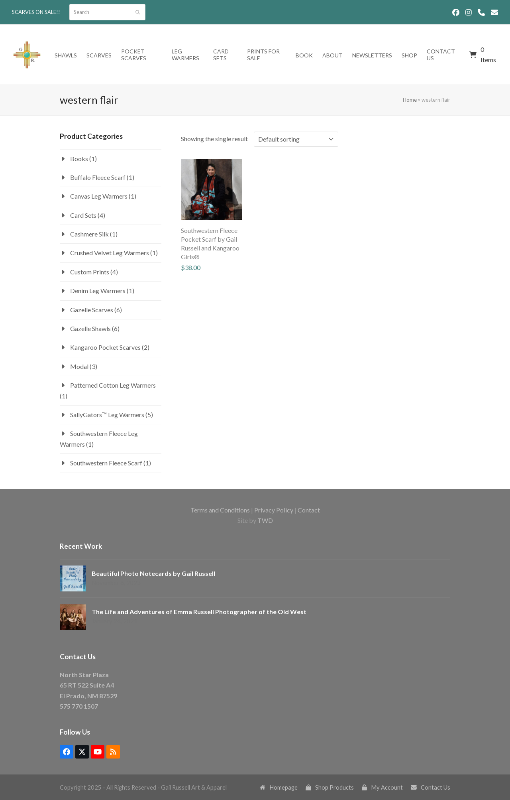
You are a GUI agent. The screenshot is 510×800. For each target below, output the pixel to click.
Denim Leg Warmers (98, 290)
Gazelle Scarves (91, 309)
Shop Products (330, 787)
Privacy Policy (273, 510)
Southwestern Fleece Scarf (106, 463)
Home (410, 100)
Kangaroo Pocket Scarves (105, 347)
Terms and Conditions (220, 510)
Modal (79, 366)
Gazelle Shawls (90, 328)
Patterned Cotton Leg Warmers (113, 385)
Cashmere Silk (89, 234)
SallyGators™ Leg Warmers (107, 414)
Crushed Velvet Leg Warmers (109, 252)
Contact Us (430, 787)
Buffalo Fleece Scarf (98, 177)
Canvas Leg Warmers (99, 196)
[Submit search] (137, 12)
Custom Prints (89, 272)
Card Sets (83, 215)
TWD (265, 520)
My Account (382, 787)
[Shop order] (296, 139)
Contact (309, 510)
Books (79, 158)
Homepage (279, 787)
